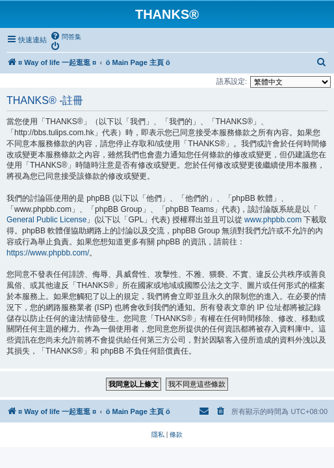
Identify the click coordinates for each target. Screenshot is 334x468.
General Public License (46, 221)
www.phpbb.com (273, 221)
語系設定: (231, 82)
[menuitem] (65, 36)
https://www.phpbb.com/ (47, 254)
